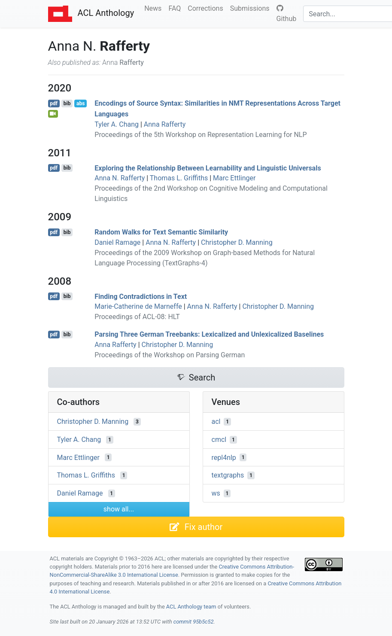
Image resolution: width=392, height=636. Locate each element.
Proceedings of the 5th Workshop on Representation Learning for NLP (200, 135)
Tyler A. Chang (116, 124)
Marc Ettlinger (234, 178)
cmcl (219, 439)
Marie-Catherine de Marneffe (138, 306)
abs (80, 103)
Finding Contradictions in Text (140, 296)
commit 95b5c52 (193, 621)
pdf (54, 103)
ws (216, 493)
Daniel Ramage (117, 242)
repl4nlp (224, 457)
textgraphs (228, 475)
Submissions (251, 7)
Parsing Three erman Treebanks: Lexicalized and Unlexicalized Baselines (209, 334)
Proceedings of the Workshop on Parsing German (169, 355)
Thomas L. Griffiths (179, 178)
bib (67, 103)
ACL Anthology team (191, 606)
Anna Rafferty (164, 124)
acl (216, 421)
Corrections (207, 7)
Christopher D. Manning (237, 242)
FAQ (176, 7)
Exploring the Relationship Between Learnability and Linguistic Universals (207, 168)
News (154, 7)
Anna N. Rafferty (119, 178)
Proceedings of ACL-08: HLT (137, 317)
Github (287, 14)
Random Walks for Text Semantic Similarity (161, 232)
